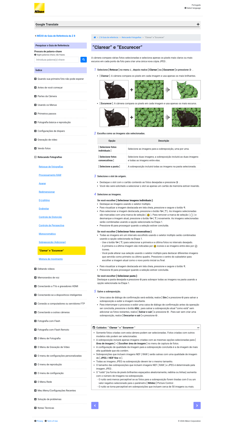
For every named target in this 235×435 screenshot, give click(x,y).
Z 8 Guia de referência (108, 37)
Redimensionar (47, 191)
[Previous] (94, 405)
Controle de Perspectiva (51, 225)
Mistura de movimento (51, 259)
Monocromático (47, 233)
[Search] (56, 59)
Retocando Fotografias (131, 37)
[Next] (197, 405)
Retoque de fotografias (51, 166)
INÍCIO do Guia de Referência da (56, 35)
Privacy (40, 421)
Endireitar (44, 208)
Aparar (42, 183)
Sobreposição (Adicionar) (52, 242)
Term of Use (52, 421)
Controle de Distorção (50, 217)
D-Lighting (44, 200)
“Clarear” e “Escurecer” (51, 250)
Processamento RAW (50, 175)
